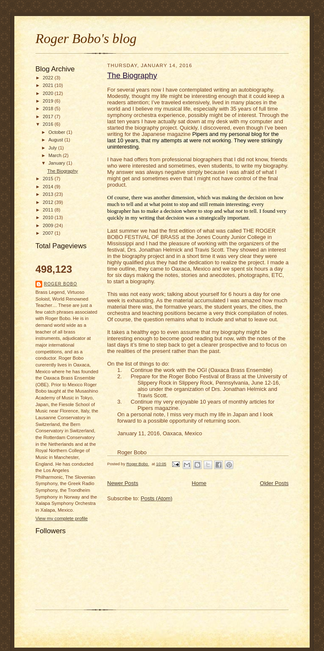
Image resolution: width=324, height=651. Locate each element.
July (53, 147)
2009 (48, 225)
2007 (48, 233)
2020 (48, 93)
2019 (48, 100)
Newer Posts (122, 483)
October (58, 132)
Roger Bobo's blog (86, 38)
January (58, 162)
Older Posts (274, 483)
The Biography (62, 171)
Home (199, 483)
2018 (48, 108)
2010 (48, 217)
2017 (48, 116)
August (57, 139)
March (56, 155)
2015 (48, 178)
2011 (48, 209)
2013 (48, 194)
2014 (48, 186)
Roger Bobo (60, 284)
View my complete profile (61, 518)
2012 (48, 202)
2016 (48, 124)
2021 (48, 85)
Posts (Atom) (157, 498)
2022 (48, 77)
